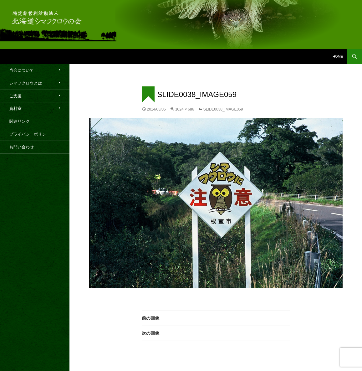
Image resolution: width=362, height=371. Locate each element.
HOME (338, 56)
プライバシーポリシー (29, 134)
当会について (21, 70)
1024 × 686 (184, 109)
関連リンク (19, 121)
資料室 (15, 108)
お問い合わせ (21, 147)
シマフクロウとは (25, 83)
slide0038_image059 (223, 109)
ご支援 (15, 96)
